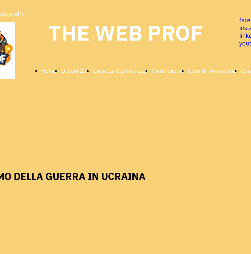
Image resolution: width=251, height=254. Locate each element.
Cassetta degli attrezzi (120, 70)
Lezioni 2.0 (74, 70)
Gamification (167, 70)
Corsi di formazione (212, 70)
